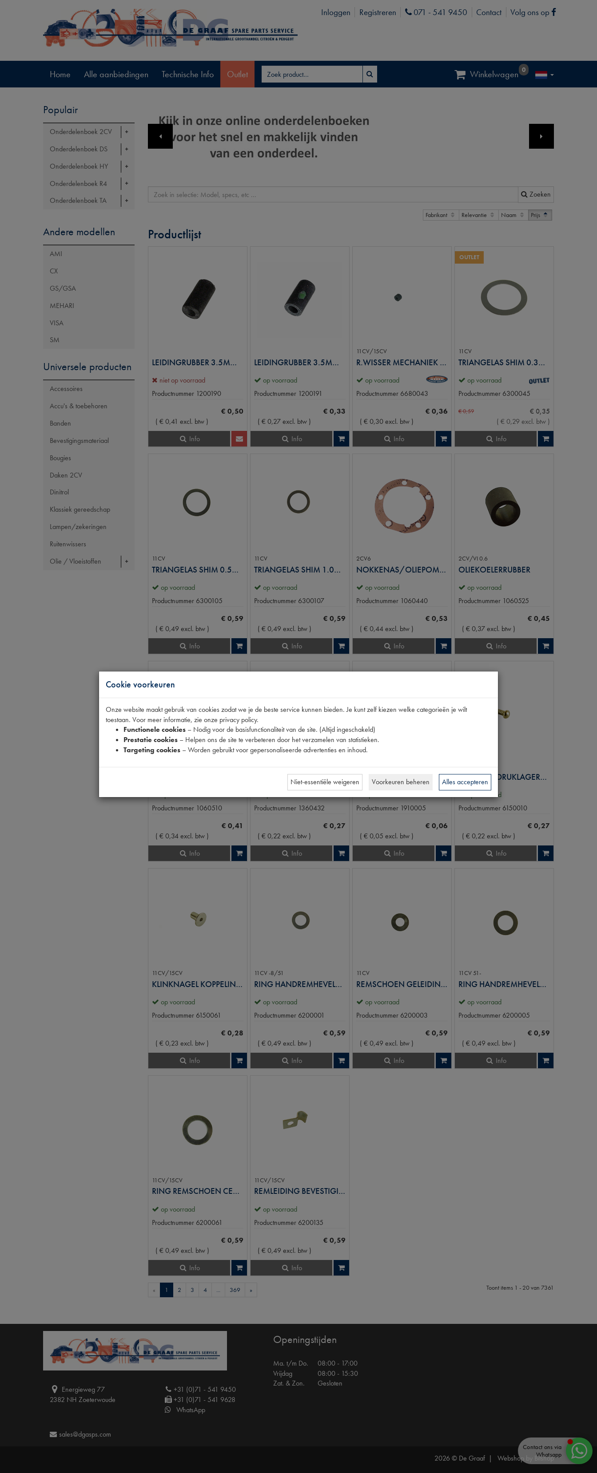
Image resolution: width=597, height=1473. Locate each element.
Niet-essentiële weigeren (325, 781)
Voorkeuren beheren (401, 781)
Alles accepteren (465, 781)
